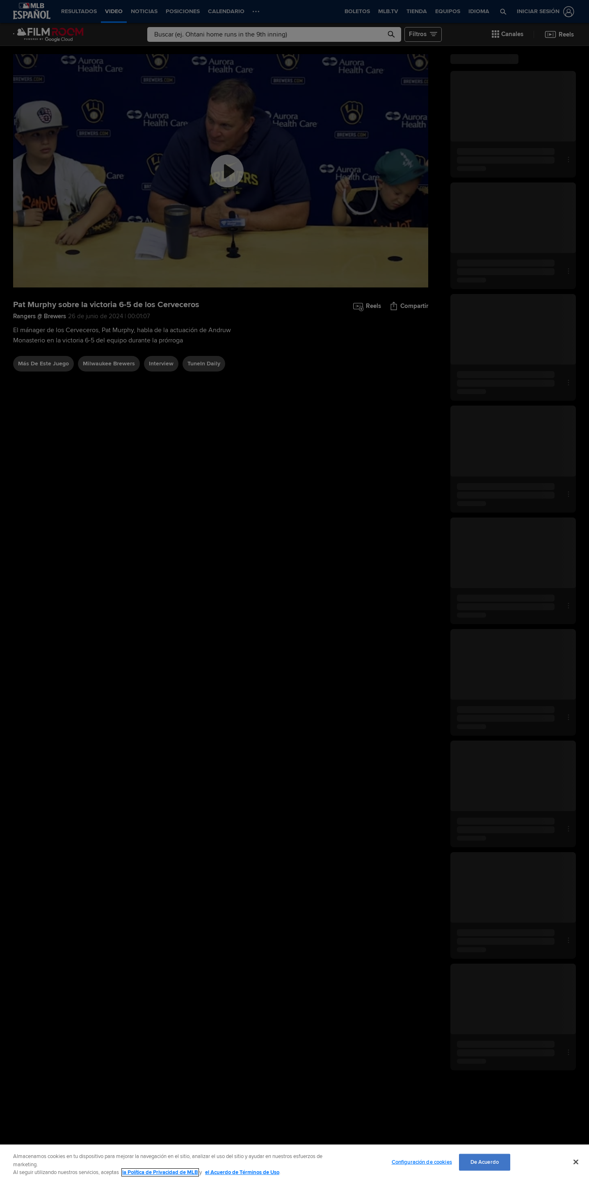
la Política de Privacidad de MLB (160, 1172)
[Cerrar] (576, 1162)
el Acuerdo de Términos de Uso (242, 1172)
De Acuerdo (484, 1161)
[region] (294, 1163)
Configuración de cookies (422, 1161)
